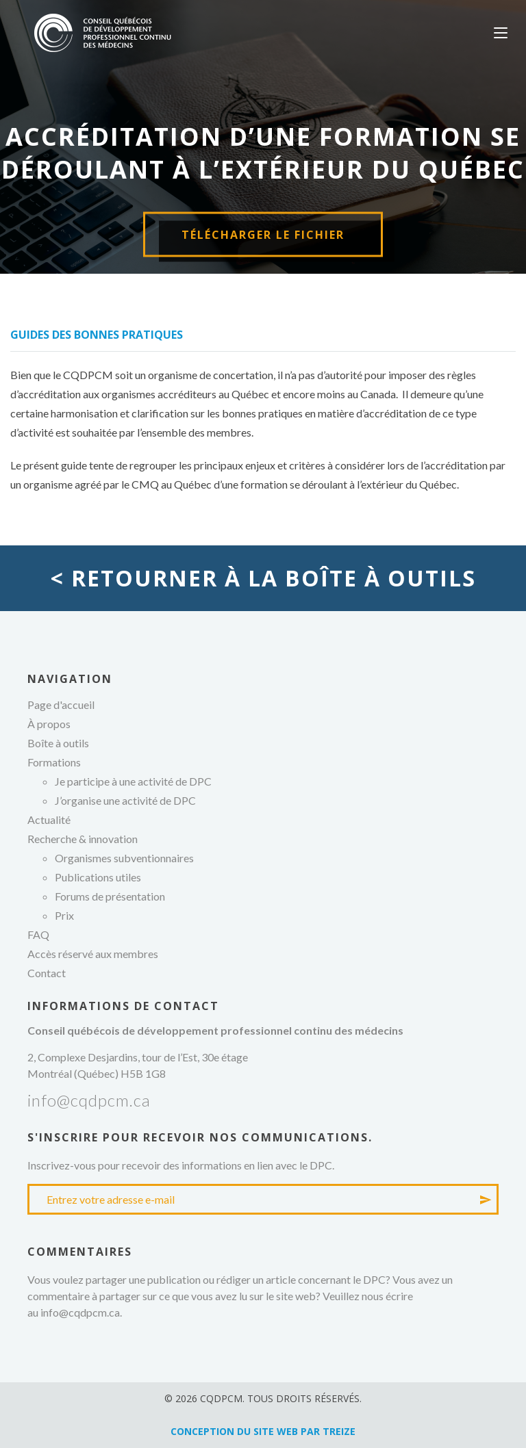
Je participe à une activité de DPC (133, 781)
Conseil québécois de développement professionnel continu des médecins (102, 33)
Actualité (49, 819)
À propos (49, 723)
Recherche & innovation (82, 838)
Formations (54, 761)
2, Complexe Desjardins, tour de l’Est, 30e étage (137, 1056)
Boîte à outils (58, 742)
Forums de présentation (110, 896)
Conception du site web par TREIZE (263, 1431)
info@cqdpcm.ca (89, 1100)
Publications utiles (98, 876)
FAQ (38, 934)
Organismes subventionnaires (124, 857)
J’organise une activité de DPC (125, 800)
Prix (64, 915)
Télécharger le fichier (263, 234)
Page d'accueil (61, 704)
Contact (46, 972)
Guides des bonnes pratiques (96, 334)
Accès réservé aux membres (92, 953)
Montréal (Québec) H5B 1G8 (96, 1073)
